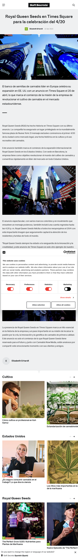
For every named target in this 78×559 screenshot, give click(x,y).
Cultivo (7, 377)
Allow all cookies (63, 305)
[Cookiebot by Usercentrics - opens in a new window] (65, 252)
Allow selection (38, 305)
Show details (65, 297)
